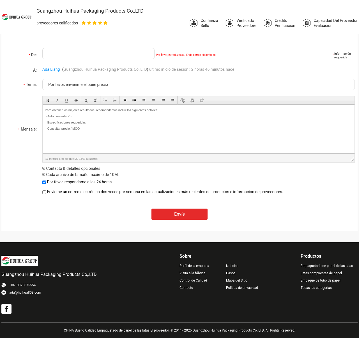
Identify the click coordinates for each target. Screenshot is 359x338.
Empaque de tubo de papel (320, 280)
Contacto (186, 288)
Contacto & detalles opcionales (71, 168)
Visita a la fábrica (192, 273)
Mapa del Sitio (236, 280)
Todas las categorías (316, 288)
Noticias (232, 266)
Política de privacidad (242, 288)
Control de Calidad (193, 280)
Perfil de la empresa (194, 266)
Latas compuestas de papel (321, 273)
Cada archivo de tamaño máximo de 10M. (80, 174)
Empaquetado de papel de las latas (327, 266)
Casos (231, 273)
